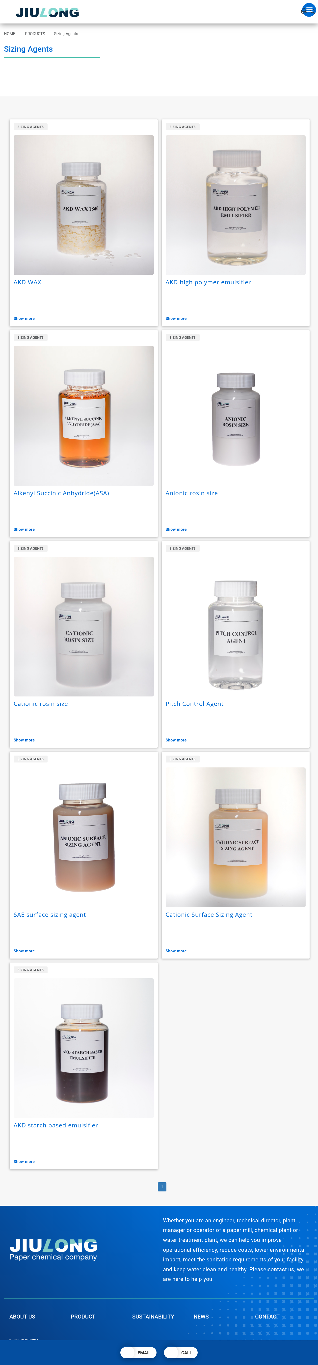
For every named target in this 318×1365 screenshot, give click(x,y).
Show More (27, 318)
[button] (138, 1352)
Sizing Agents (66, 33)
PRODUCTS (35, 33)
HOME (9, 33)
